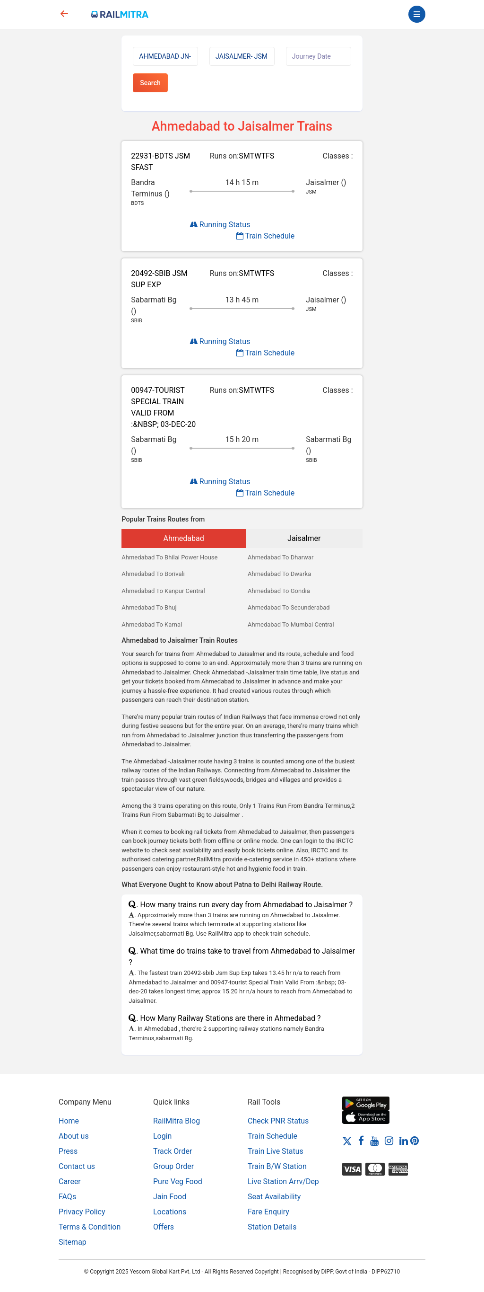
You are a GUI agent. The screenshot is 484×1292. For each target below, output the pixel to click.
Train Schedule (265, 235)
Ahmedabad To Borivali (152, 573)
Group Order (173, 1166)
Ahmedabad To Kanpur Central (163, 590)
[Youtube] (374, 1140)
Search (150, 83)
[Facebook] (361, 1140)
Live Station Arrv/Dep (283, 1181)
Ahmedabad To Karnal (151, 624)
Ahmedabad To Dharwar (280, 557)
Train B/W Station (277, 1166)
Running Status (220, 224)
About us (74, 1136)
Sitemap (72, 1242)
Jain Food (169, 1196)
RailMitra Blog (176, 1120)
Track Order (172, 1151)
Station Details (272, 1226)
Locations (169, 1211)
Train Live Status (275, 1151)
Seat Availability (274, 1196)
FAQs (67, 1196)
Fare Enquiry (268, 1211)
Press (68, 1151)
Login (162, 1136)
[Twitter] (347, 1140)
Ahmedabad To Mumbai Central (291, 624)
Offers (163, 1226)
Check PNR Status (278, 1120)
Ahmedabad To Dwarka (279, 573)
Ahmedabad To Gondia (279, 590)
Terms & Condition (90, 1226)
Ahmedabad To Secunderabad (289, 607)
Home (69, 1120)
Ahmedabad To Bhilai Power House (169, 557)
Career (70, 1181)
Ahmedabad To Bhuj (148, 607)
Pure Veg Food (177, 1181)
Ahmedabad (184, 538)
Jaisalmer (303, 538)
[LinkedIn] (403, 1140)
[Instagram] (389, 1140)
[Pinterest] (414, 1140)
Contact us (77, 1166)
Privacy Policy (82, 1211)
